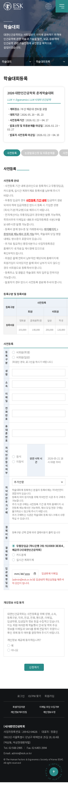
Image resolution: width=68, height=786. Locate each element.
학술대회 (6, 61)
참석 (16, 456)
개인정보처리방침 (19, 712)
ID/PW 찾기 (34, 696)
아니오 (12, 650)
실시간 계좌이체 (23, 560)
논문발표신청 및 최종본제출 (40, 153)
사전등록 (12, 153)
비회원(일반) (21, 357)
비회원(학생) (21, 352)
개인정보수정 (49, 712)
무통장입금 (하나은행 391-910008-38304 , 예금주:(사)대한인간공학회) (38, 548)
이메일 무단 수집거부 (49, 707)
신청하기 (34, 667)
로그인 (21, 696)
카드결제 (19, 555)
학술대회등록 (43, 61)
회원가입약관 (19, 707)
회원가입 (49, 696)
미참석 (18, 461)
